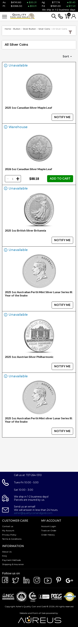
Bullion (16, 28)
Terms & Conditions (11, 539)
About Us (7, 551)
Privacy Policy (9, 534)
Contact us (7, 526)
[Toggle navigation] (4, 16)
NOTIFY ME (62, 117)
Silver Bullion (29, 28)
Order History (48, 534)
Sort (66, 56)
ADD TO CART (60, 178)
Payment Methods (11, 560)
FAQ (4, 556)
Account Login (48, 526)
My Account (8, 530)
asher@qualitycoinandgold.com (33, 513)
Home (8, 28)
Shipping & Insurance (13, 564)
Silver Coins (44, 28)
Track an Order (48, 530)
